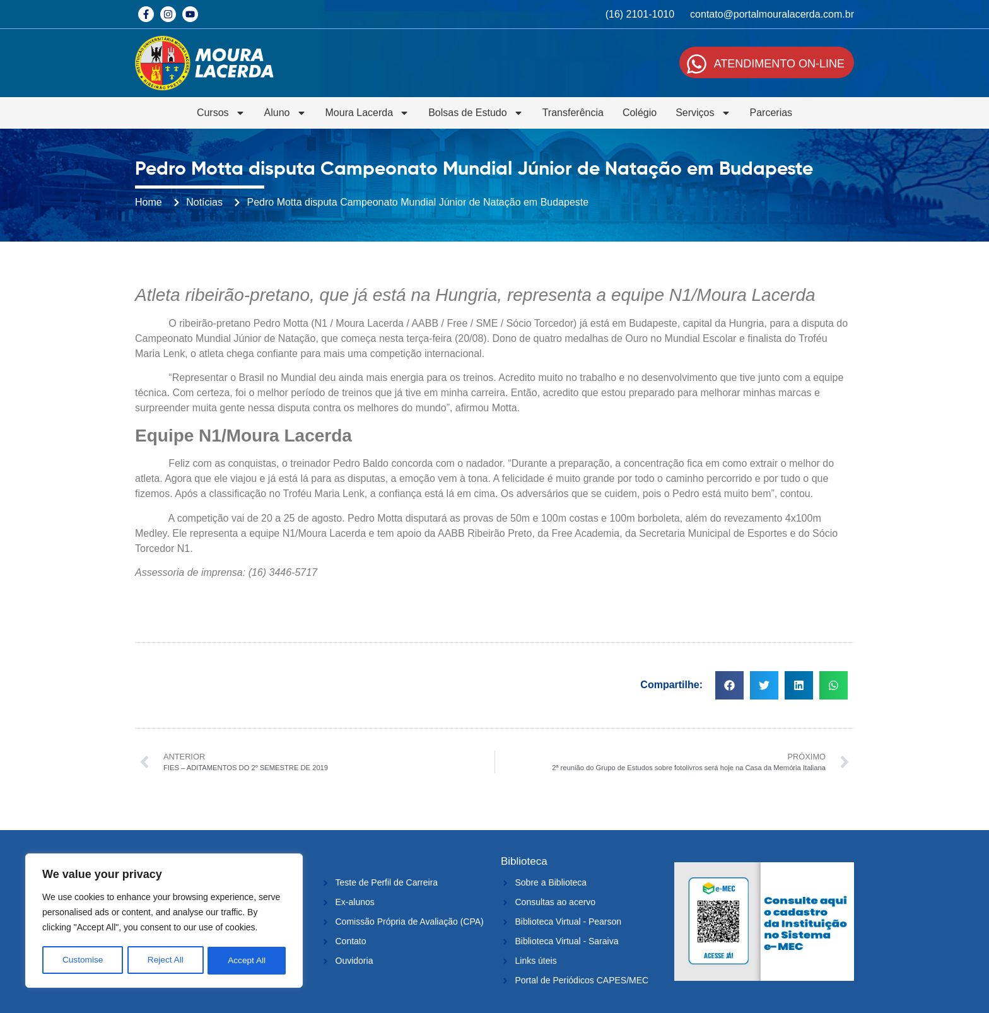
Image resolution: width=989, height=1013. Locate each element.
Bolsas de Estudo (476, 113)
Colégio (640, 112)
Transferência (573, 112)
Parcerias (771, 112)
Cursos (221, 113)
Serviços (703, 113)
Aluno (285, 113)
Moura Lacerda (367, 113)
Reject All (165, 961)
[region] (164, 921)
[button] (729, 685)
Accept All (247, 961)
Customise (82, 961)
